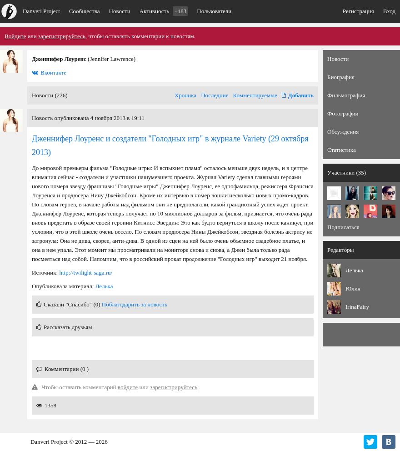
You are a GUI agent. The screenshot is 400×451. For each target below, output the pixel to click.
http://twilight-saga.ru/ (85, 272)
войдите (128, 387)
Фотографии (343, 113)
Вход (389, 11)
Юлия (352, 288)
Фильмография (346, 95)
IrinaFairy (357, 306)
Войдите (15, 36)
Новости (119, 11)
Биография (341, 77)
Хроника (185, 95)
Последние (214, 95)
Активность (164, 11)
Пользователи (214, 11)
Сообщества (84, 11)
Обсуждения (343, 131)
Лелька (104, 286)
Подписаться (343, 227)
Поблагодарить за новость (134, 304)
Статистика (341, 149)
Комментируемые (255, 95)
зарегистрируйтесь (61, 36)
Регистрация (358, 11)
